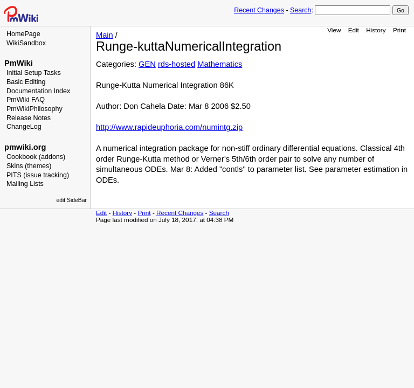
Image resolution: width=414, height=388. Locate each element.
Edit (353, 29)
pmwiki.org (25, 147)
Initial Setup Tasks (33, 73)
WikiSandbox (26, 43)
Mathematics (219, 64)
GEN (147, 64)
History (375, 29)
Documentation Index (38, 91)
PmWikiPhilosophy (34, 109)
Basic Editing (25, 82)
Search (300, 10)
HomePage (23, 34)
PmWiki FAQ (25, 99)
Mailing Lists (25, 184)
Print (399, 29)
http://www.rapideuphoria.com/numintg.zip (169, 127)
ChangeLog (24, 126)
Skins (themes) (28, 166)
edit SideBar (71, 200)
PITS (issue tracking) (37, 175)
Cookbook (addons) (35, 157)
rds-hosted (176, 64)
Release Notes (28, 118)
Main (104, 35)
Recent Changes (259, 10)
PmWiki (18, 63)
